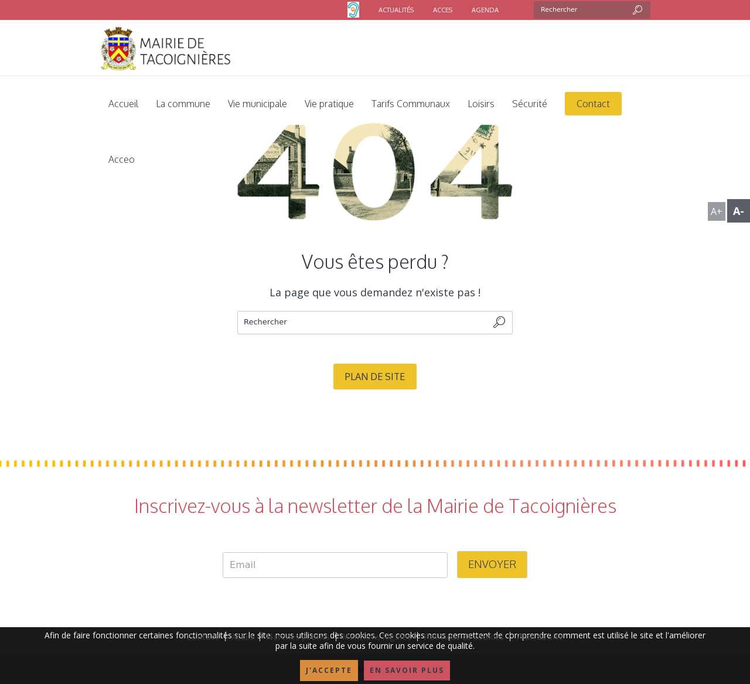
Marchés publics (298, 636)
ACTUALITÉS (396, 10)
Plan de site (375, 376)
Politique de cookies (464, 636)
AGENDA (485, 10)
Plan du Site (540, 636)
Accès (242, 636)
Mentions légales (376, 636)
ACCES (442, 10)
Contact (202, 636)
